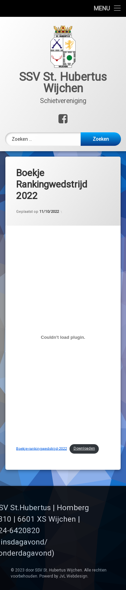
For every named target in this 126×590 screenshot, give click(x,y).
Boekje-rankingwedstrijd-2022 (41, 439)
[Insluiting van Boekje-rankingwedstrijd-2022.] (63, 328)
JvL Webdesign (73, 576)
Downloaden (84, 439)
